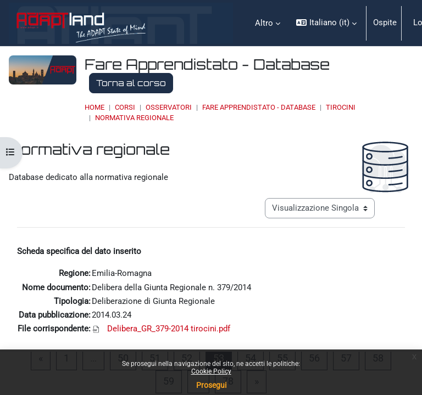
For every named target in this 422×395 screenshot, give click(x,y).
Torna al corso (131, 82)
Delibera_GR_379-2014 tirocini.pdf (168, 329)
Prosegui (211, 385)
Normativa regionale (134, 118)
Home (94, 107)
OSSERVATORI (169, 107)
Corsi (125, 107)
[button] (326, 23)
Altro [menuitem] (264, 23)
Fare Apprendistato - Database (258, 107)
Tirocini (341, 107)
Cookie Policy (211, 371)
